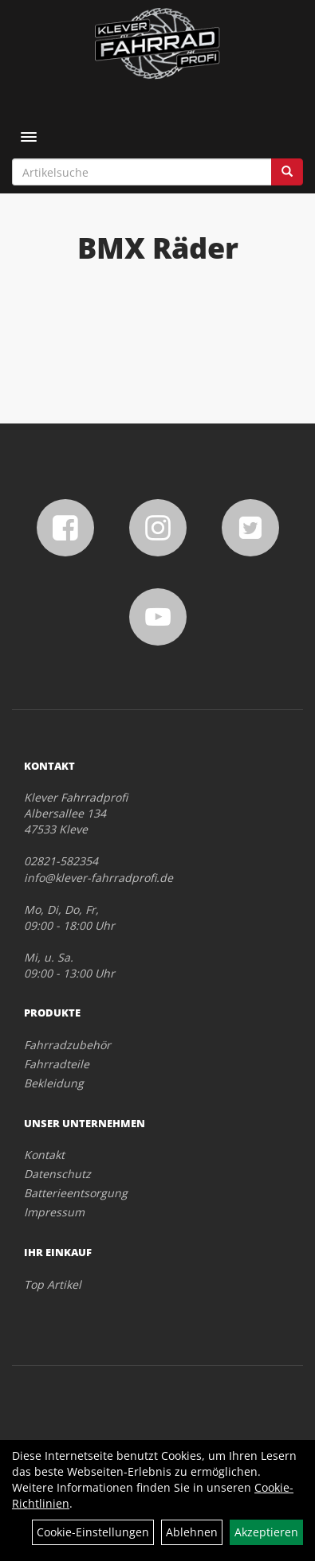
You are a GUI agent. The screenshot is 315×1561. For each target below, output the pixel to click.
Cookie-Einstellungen (93, 1532)
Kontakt (44, 1154)
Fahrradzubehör (67, 1044)
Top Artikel (52, 1284)
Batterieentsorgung (76, 1192)
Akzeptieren (266, 1532)
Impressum (54, 1212)
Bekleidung (54, 1083)
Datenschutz (57, 1173)
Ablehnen (192, 1532)
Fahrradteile (56, 1063)
